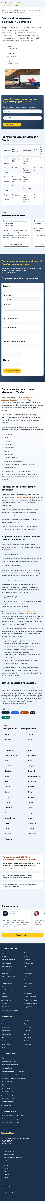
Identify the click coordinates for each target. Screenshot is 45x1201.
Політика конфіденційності (8, 1186)
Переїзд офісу (5, 1088)
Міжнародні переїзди (7, 1101)
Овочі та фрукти (6, 980)
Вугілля (3, 986)
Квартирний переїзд (7, 1098)
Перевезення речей (7, 1091)
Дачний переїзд (6, 1105)
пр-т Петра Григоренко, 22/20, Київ (11, 1157)
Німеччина (6, 787)
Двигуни (4, 1003)
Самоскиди (27, 1027)
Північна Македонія (32, 776)
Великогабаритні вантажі (9, 959)
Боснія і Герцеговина (10, 755)
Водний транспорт (7, 990)
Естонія (5, 797)
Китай (5, 776)
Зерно (3, 993)
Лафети (26, 1020)
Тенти (3, 1024)
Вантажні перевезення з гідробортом (12, 1071)
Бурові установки (6, 953)
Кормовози (27, 1041)
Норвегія (29, 787)
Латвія (28, 761)
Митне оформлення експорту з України (13, 1119)
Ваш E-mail (7, 304)
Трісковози (27, 1044)
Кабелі (26, 980)
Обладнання (5, 1007)
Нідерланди (30, 781)
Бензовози (27, 1030)
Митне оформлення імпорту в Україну (12, 1115)
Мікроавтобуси (6, 1034)
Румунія (28, 802)
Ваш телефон (8, 295)
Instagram (5, 1168)
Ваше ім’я (7, 286)
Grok (32, 713)
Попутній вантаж (6, 1081)
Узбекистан (30, 834)
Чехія (5, 781)
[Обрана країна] (7, 118)
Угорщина (6, 839)
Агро (25, 986)
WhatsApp (5, 1174)
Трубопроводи (28, 963)
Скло (25, 976)
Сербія (28, 808)
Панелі (26, 970)
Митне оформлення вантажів (10, 1122)
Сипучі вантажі (28, 1007)
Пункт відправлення (10, 318)
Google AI (15, 713)
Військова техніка (6, 970)
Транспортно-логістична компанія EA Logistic (13, 10)
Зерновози (27, 1024)
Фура (3, 1020)
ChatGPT (5, 713)
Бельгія (5, 761)
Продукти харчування (30, 1000)
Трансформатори (6, 983)
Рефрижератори (6, 1030)
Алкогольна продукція (8, 976)
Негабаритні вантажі (30, 990)
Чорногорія (30, 771)
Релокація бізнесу (6, 1068)
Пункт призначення (10, 328)
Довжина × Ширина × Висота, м (14, 342)
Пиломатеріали (28, 973)
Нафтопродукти (29, 983)
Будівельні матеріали (30, 1003)
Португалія (29, 797)
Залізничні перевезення (8, 1061)
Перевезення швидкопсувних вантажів (13, 1075)
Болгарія (6, 766)
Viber (3, 1171)
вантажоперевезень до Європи (22, 497)
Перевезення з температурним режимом (13, 1078)
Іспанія (5, 802)
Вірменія (6, 740)
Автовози (4, 1047)
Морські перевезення (8, 1058)
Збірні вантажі (5, 1085)
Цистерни (27, 1034)
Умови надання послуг (7, 1192)
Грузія (5, 823)
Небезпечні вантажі (30, 996)
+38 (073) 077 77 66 (7, 1151)
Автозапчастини (6, 1000)
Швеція (28, 813)
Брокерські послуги (9, 1111)
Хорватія (6, 834)
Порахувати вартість (12, 124)
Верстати (4, 996)
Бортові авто (5, 1027)
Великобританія (8, 818)
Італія (28, 740)
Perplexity (6, 717)
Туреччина (29, 829)
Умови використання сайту (8, 1189)
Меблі (26, 956)
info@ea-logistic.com (7, 1154)
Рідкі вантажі (28, 953)
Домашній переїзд (7, 1095)
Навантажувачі (6, 963)
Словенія (29, 818)
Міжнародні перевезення (33, 10)
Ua (4, 1196)
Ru (7, 1196)
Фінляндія (6, 808)
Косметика (4, 973)
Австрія (5, 745)
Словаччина (30, 823)
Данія (5, 792)
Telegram (4, 1177)
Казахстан (29, 745)
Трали (3, 1041)
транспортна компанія (29, 611)
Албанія (5, 734)
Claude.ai (24, 713)
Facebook (5, 1165)
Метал (26, 966)
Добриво (4, 956)
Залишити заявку (16, 244)
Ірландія (29, 734)
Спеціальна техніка (7, 966)
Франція (5, 813)
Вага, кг (5, 351)
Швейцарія (6, 771)
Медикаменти (28, 993)
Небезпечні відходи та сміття (10, 1010)
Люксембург (30, 755)
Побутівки (27, 959)
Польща (28, 792)
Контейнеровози (6, 1044)
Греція (5, 829)
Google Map (5, 1161)
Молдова (29, 766)
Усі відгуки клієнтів (22, 935)
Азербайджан (7, 750)
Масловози (27, 1037)
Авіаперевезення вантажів (9, 1064)
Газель (3, 1037)
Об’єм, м (6, 360)
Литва (28, 750)
